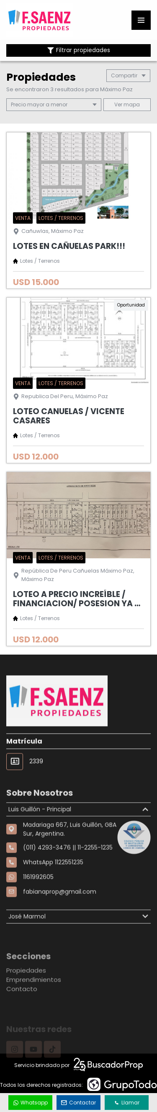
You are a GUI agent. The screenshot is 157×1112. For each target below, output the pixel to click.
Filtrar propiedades (78, 50)
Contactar (78, 1102)
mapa (127, 104)
